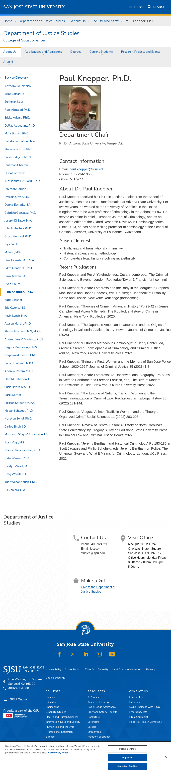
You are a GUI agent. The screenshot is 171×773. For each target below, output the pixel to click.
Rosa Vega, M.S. (15, 442)
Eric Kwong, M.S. (15, 308)
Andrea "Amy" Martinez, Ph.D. (24, 339)
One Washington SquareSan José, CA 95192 (25, 681)
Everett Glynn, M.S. (17, 197)
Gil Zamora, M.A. (15, 490)
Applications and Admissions (43, 52)
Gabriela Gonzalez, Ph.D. (20, 213)
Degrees (75, 52)
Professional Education (59, 732)
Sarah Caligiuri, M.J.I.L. (18, 157)
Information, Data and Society (63, 722)
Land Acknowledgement (127, 669)
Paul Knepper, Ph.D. (140, 21)
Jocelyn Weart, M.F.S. (18, 466)
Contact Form (137, 697)
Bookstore (94, 717)
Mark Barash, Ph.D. (17, 133)
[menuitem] (10, 52)
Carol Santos (13, 395)
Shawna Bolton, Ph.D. (19, 149)
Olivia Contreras (15, 173)
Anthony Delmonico (18, 86)
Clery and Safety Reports (102, 712)
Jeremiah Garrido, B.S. (18, 189)
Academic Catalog (98, 702)
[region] (85, 757)
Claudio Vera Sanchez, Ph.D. (22, 450)
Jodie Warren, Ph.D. (17, 458)
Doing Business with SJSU (144, 707)
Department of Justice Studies (42, 21)
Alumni (8, 62)
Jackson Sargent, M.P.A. (20, 403)
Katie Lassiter (13, 300)
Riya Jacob (11, 244)
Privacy (150, 669)
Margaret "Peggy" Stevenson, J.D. (26, 434)
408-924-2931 (100, 544)
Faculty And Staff (105, 21)
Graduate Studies (56, 712)
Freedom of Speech (99, 737)
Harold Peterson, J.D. (18, 379)
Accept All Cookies (127, 766)
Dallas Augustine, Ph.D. (20, 126)
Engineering (52, 707)
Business (51, 697)
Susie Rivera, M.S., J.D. (18, 387)
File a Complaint (138, 717)
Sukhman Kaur (14, 102)
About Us (78, 21)
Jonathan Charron (16, 165)
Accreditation (73, 669)
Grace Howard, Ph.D (18, 236)
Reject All (127, 757)
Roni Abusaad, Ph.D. (18, 110)
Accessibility (53, 669)
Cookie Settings (55, 678)
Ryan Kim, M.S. (14, 284)
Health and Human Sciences (62, 717)
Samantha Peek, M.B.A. (19, 363)
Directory (21, 78)
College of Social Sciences (24, 40)
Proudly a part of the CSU (21, 713)
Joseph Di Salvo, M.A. (18, 221)
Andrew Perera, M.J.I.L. (19, 371)
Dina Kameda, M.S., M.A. (20, 260)
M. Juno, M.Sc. (13, 252)
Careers (92, 727)
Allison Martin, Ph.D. (18, 324)
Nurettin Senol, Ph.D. (18, 419)
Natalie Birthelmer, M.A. (20, 141)
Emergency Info (138, 712)
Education (51, 702)
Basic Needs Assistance (102, 707)
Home (8, 21)
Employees (94, 732)
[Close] (165, 756)
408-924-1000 (18, 688)
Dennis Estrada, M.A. (18, 205)
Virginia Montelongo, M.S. (21, 347)
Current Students (101, 52)
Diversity (103, 669)
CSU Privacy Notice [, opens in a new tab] (58, 752)
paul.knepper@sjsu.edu (87, 169)
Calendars (93, 722)
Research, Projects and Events (140, 52)
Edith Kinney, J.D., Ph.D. (19, 268)
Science (50, 737)
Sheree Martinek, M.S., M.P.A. (23, 331)
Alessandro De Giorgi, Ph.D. (22, 181)
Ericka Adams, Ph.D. (17, 118)
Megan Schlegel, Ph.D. (19, 411)
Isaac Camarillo (14, 94)
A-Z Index (93, 697)
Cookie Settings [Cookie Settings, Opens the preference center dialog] (127, 749)
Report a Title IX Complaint (145, 722)
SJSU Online (18, 699)
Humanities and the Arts (60, 727)
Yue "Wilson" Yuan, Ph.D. (21, 482)
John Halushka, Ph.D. (18, 228)
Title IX (89, 669)
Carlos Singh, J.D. (15, 427)
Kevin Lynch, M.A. (16, 316)
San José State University (34, 7)
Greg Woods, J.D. (15, 474)
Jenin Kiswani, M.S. (16, 276)
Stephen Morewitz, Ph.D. (21, 355)
